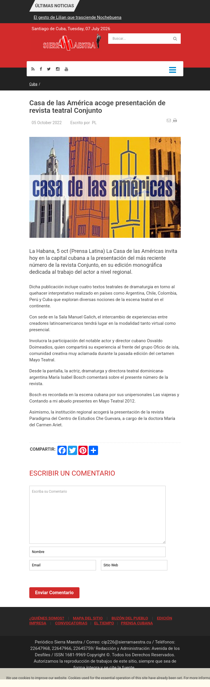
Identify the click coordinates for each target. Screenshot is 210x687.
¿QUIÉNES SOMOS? (46, 618)
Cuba (33, 84)
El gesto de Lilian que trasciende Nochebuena (78, 17)
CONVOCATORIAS (71, 623)
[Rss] (33, 68)
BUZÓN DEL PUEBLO (129, 618)
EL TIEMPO (104, 623)
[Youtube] (66, 68)
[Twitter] (49, 68)
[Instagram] (57, 68)
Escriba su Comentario (97, 515)
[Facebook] (41, 68)
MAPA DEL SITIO (87, 618)
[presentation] (73, 587)
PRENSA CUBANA (137, 623)
